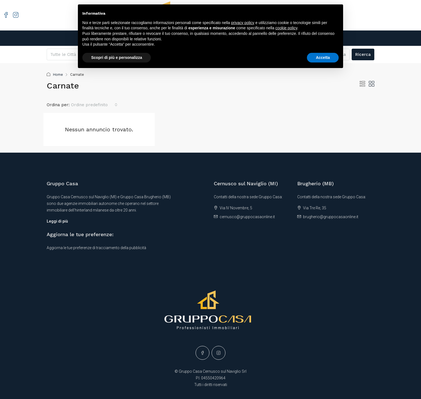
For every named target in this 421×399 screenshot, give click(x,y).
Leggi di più (57, 221)
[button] (362, 84)
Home (58, 74)
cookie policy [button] (286, 28)
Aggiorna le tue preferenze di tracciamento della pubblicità (96, 248)
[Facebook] (202, 353)
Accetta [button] (323, 57)
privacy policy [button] (242, 22)
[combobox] (94, 105)
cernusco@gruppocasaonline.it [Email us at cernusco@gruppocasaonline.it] (247, 217)
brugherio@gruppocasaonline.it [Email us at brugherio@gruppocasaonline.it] (330, 217)
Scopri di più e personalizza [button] (116, 57)
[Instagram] (218, 353)
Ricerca (363, 54)
